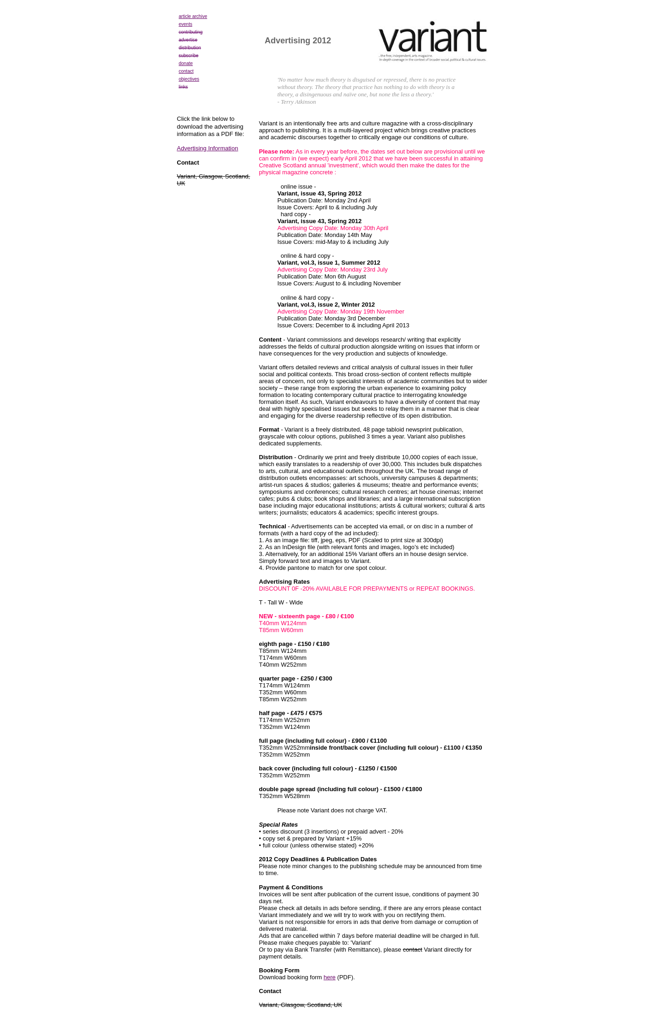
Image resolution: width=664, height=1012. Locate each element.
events (185, 24)
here (330, 977)
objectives (189, 79)
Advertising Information (207, 148)
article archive (193, 16)
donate (186, 63)
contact (186, 71)
